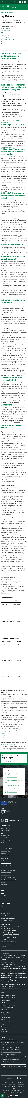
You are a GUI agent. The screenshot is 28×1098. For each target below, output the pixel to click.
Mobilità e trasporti (5, 875)
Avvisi (2, 898)
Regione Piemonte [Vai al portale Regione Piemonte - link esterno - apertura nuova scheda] (5, 1)
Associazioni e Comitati (6, 920)
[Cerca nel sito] (24, 7)
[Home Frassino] (13, 7)
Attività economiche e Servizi (8, 918)
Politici (2, 843)
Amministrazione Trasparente (8, 995)
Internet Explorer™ (5, 732)
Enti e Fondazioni (5, 838)
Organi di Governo (5, 828)
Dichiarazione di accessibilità (8, 998)
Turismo (3, 882)
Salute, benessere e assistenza (8, 877)
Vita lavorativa (4, 885)
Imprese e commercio (6, 872)
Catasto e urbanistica (6, 863)
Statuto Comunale (5, 1015)
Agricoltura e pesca (5, 851)
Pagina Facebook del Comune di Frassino (11, 1052)
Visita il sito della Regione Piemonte (10, 1047)
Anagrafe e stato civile (6, 856)
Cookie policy (8, 147)
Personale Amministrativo (7, 840)
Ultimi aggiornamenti (6, 1027)
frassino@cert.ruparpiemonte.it (11, 934)
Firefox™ (3, 737)
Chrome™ (3, 735)
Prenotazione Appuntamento (8, 1005)
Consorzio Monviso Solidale (7, 1061)
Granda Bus (4, 1045)
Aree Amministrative (6, 830)
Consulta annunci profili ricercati (9, 1040)
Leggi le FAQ (4, 1003)
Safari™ (3, 733)
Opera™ (3, 739)
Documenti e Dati (5, 835)
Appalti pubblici (4, 858)
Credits (2, 1024)
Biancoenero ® (15, 1092)
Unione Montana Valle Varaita (8, 1054)
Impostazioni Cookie (6, 1022)
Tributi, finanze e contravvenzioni (9, 880)
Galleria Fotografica (5, 913)
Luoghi (2, 908)
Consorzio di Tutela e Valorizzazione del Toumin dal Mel (14, 1057)
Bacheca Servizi (5, 1012)
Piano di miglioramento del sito (8, 1000)
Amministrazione (9, 12)
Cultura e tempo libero (6, 865)
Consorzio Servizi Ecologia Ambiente (10, 1059)
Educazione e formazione (7, 868)
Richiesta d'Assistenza (6, 1010)
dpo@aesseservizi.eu (9, 986)
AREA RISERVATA (13, 1096)
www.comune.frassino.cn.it (7, 750)
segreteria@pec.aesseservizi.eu (11, 988)
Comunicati (3, 895)
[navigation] (3, 6)
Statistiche (3, 1029)
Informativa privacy (5, 1017)
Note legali (3, 1019)
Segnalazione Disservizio (7, 1007)
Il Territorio (3, 911)
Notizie (2, 893)
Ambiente (3, 853)
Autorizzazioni (4, 860)
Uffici (2, 833)
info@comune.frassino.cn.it (11, 936)
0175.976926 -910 (8, 928)
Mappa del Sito (4, 1031)
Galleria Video (4, 916)
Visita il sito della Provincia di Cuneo (10, 1049)
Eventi (2, 906)
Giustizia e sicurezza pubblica (8, 870)
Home (2, 12)
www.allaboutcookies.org (9, 744)
